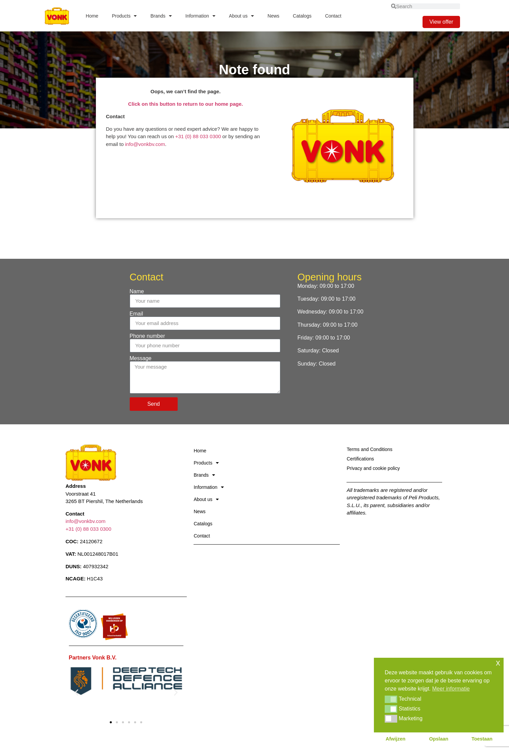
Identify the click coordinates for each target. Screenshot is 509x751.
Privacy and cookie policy (373, 468)
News (273, 16)
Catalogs (302, 16)
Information (200, 16)
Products (124, 16)
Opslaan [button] (439, 739)
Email (136, 314)
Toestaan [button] (482, 739)
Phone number (147, 336)
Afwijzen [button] (395, 739)
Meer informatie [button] (451, 689)
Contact (333, 16)
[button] (76, 692)
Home (92, 16)
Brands (161, 16)
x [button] (498, 662)
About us (241, 16)
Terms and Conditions (369, 449)
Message (141, 358)
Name (137, 291)
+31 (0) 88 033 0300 (198, 136)
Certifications (360, 458)
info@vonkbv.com (145, 144)
